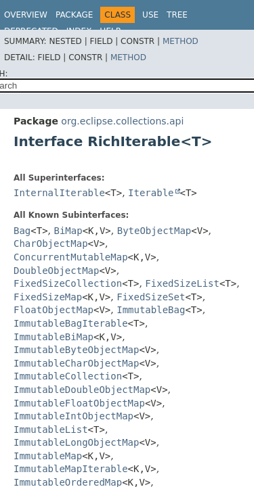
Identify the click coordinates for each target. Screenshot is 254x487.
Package (74, 15)
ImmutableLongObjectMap (76, 442)
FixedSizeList (182, 283)
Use (150, 15)
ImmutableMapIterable (71, 468)
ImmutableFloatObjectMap (79, 403)
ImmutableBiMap (53, 336)
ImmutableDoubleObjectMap (82, 389)
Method (180, 41)
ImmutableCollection (68, 376)
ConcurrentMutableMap (71, 257)
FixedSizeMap (48, 297)
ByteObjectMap (154, 230)
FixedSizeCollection (68, 283)
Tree (177, 15)
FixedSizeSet (151, 297)
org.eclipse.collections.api (122, 121)
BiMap (68, 230)
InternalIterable (59, 192)
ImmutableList (51, 429)
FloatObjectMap (53, 309)
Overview (25, 15)
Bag (22, 230)
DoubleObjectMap (56, 270)
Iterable (150, 192)
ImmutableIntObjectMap (73, 416)
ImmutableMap (48, 455)
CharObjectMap (51, 243)
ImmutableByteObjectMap (76, 349)
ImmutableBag (151, 309)
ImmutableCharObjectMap (76, 363)
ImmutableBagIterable (71, 323)
